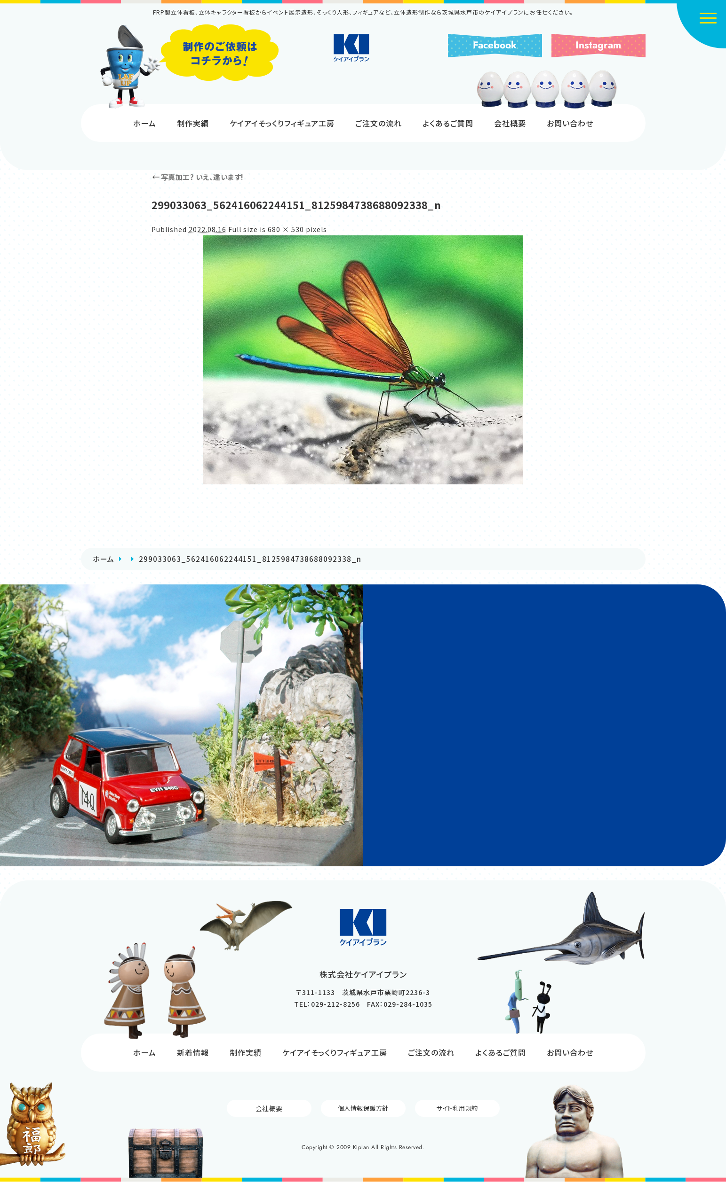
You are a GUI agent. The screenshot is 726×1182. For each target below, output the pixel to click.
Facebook (495, 45)
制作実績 (193, 123)
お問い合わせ (570, 123)
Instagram (598, 45)
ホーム (144, 123)
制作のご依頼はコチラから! (189, 66)
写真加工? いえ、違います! (198, 177)
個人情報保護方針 (363, 1108)
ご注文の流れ (378, 123)
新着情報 (193, 1052)
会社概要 (510, 123)
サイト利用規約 (457, 1108)
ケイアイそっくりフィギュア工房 (282, 123)
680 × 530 (286, 229)
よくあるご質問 (448, 123)
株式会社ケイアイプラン (363, 57)
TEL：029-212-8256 (327, 1004)
